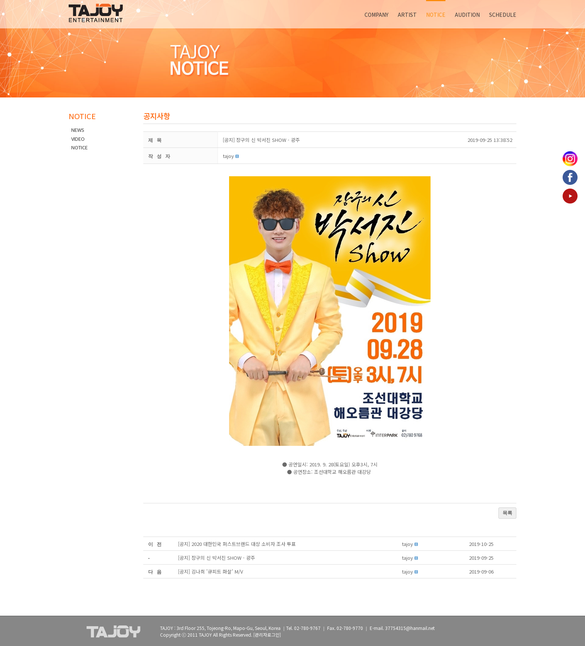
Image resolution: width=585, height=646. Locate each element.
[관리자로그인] (267, 634)
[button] (228, 155)
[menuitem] (381, 14)
